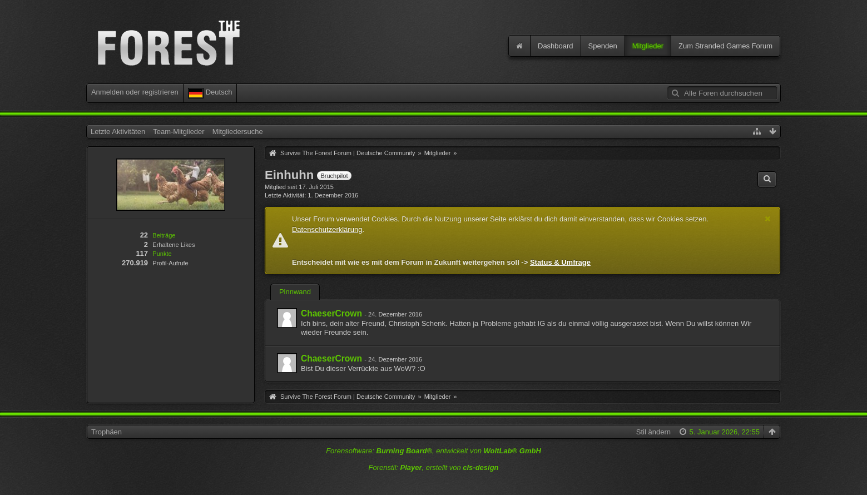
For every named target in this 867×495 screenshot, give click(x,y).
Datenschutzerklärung (327, 229)
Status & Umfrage (560, 262)
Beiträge (163, 235)
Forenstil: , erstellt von (433, 467)
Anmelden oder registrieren (135, 92)
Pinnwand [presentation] (295, 292)
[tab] (295, 293)
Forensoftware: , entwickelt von (433, 451)
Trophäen (106, 432)
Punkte (161, 253)
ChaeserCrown (331, 313)
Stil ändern (653, 432)
